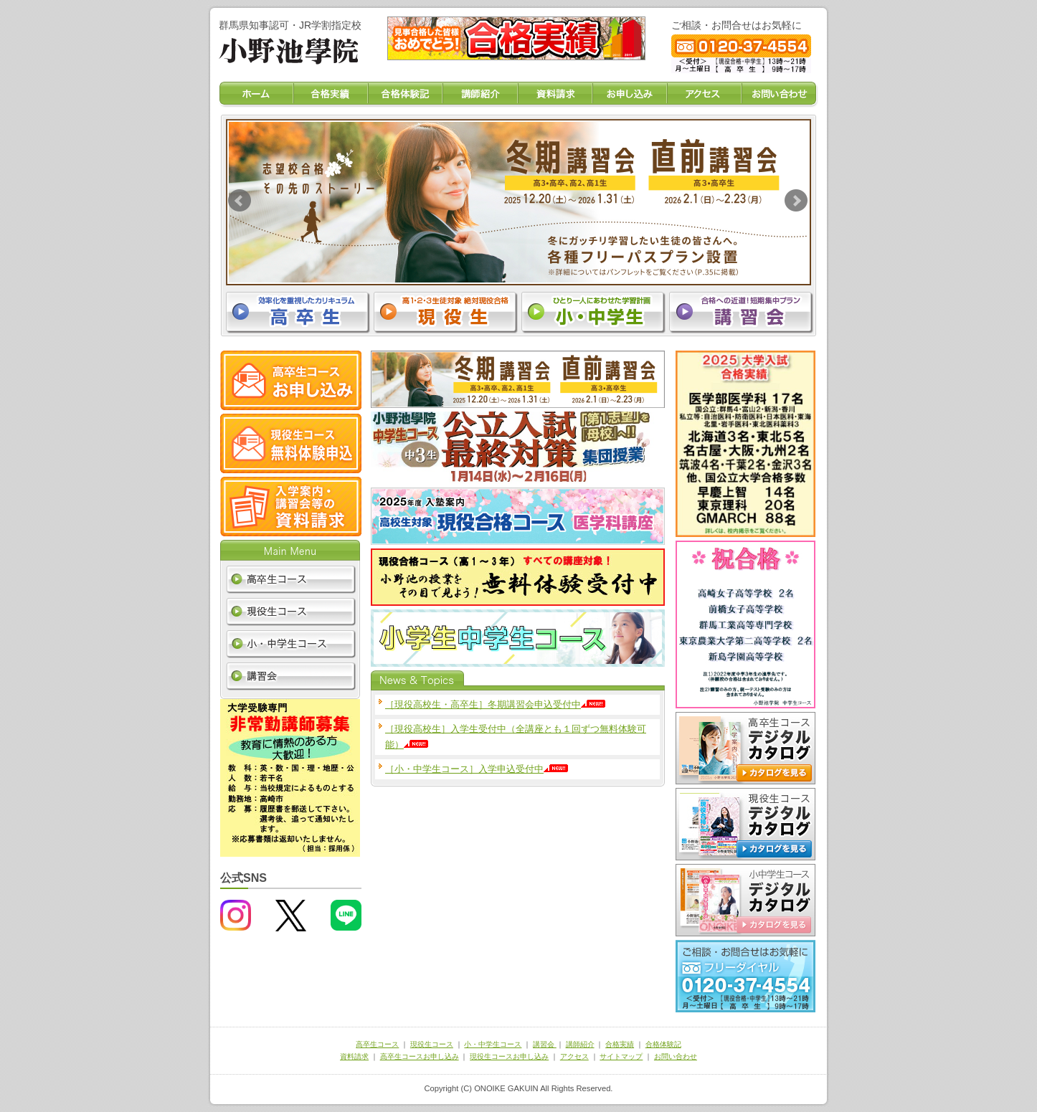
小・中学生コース (492, 1044)
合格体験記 (663, 1044)
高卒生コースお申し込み (419, 1056)
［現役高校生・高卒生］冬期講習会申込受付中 (483, 705)
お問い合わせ (675, 1056)
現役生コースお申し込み (509, 1056)
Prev (239, 200)
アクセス (574, 1056)
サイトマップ (621, 1056)
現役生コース (431, 1044)
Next (796, 200)
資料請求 (354, 1056)
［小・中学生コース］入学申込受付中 (464, 769)
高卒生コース (377, 1044)
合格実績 (619, 1044)
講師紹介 (580, 1044)
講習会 (545, 1044)
